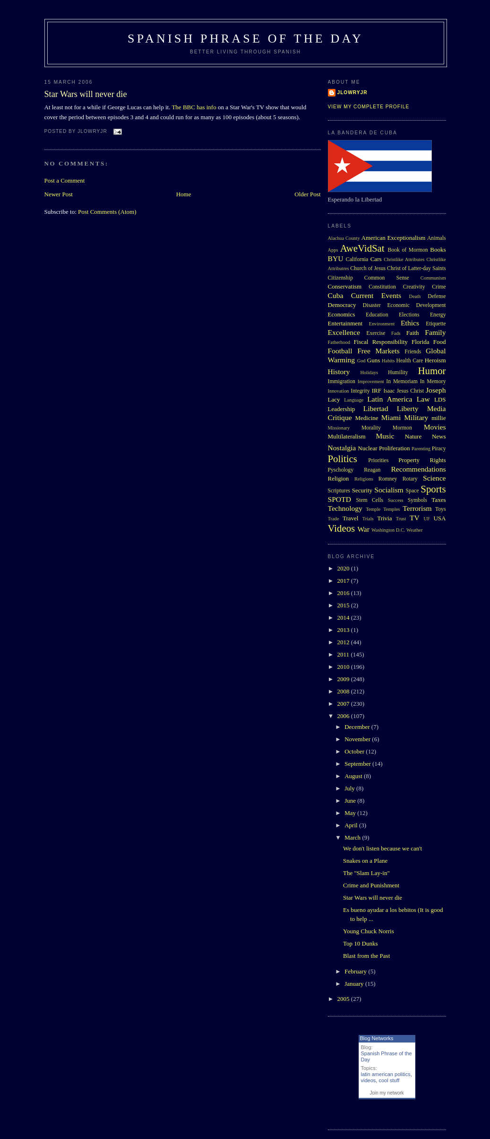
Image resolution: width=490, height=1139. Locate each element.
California (357, 259)
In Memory (433, 381)
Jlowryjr (352, 92)
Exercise (375, 333)
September (358, 763)
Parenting (421, 448)
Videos (341, 528)
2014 (344, 617)
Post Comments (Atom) (107, 211)
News (439, 436)
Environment (382, 323)
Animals (436, 238)
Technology (345, 508)
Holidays (369, 372)
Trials (368, 518)
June (350, 800)
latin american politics (386, 1074)
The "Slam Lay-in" (366, 872)
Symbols (417, 500)
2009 (344, 679)
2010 (344, 666)
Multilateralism (347, 436)
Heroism (435, 360)
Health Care (409, 361)
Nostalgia (342, 448)
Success (396, 500)
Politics (342, 458)
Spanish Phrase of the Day (245, 38)
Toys (440, 509)
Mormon (402, 428)
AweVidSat (362, 248)
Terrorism (417, 508)
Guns (373, 360)
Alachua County (344, 238)
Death (415, 296)
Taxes (438, 499)
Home (183, 194)
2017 (344, 580)
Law (423, 399)
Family (435, 332)
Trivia (384, 518)
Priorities (378, 460)
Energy (438, 315)
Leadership (341, 408)
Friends (412, 352)
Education (377, 315)
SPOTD (339, 499)
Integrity (360, 391)
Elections (409, 315)
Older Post (307, 194)
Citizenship (340, 278)
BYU (336, 258)
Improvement (371, 381)
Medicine (366, 417)
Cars (376, 259)
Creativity (414, 287)
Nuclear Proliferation (384, 448)
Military (416, 417)
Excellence (344, 332)
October (355, 751)
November (358, 739)
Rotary (410, 479)
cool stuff (388, 1080)
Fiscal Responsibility (380, 341)
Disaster (371, 305)
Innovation (338, 391)
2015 (344, 605)
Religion (338, 478)
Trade (333, 518)
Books (438, 249)
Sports (433, 488)
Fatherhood (339, 342)
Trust (401, 518)
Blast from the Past (366, 955)
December (357, 726)
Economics (341, 314)
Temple (373, 509)
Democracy (342, 304)
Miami (391, 417)
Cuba (336, 295)
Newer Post (58, 194)
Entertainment (345, 323)
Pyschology (341, 470)
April (351, 825)
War (363, 529)
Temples (391, 509)
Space (412, 491)
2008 (344, 691)
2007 (344, 703)
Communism (433, 277)
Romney (387, 479)
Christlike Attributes (404, 259)
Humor (432, 370)
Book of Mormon (408, 250)
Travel (350, 518)
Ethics (410, 323)
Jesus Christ (410, 391)
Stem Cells (369, 500)
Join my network (387, 1092)
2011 (344, 654)
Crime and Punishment (371, 885)
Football (340, 351)
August (354, 776)
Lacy (334, 399)
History (339, 372)
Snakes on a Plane (365, 860)
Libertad (375, 408)
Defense (437, 296)
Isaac (389, 391)
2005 (344, 998)
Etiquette (436, 324)
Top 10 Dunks (360, 943)
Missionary (339, 427)
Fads (396, 333)
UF (427, 518)
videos (368, 1080)
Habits (388, 360)
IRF (376, 390)
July (350, 788)
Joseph (436, 390)
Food (439, 341)
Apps (333, 250)
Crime (439, 287)
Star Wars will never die (85, 94)
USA (439, 518)
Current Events (376, 295)
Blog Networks (377, 1038)
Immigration (341, 381)
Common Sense (386, 278)
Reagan (372, 470)
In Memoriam (402, 381)
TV (415, 518)
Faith (412, 332)
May (350, 812)
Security (362, 490)
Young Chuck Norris (368, 931)
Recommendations (418, 469)
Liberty (408, 408)
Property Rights (422, 460)
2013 (344, 629)
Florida (421, 341)
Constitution (382, 287)
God (361, 360)
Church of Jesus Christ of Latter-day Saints (398, 268)
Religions (363, 479)
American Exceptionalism (393, 237)
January (354, 983)
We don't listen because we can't (382, 848)
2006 (344, 715)
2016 (344, 592)
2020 (344, 568)
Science (434, 478)
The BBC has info (194, 107)
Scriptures (339, 491)
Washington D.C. (388, 530)
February (356, 971)
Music (385, 436)
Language (353, 400)
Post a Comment (64, 180)
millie (438, 417)
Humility (398, 372)
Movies (435, 427)
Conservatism (345, 286)
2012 (344, 642)
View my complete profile (369, 106)
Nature (413, 436)
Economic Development (416, 305)
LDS (440, 399)
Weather (414, 530)
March (353, 837)
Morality (371, 428)
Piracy (439, 449)
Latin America (389, 399)
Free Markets (378, 351)
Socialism (389, 490)
